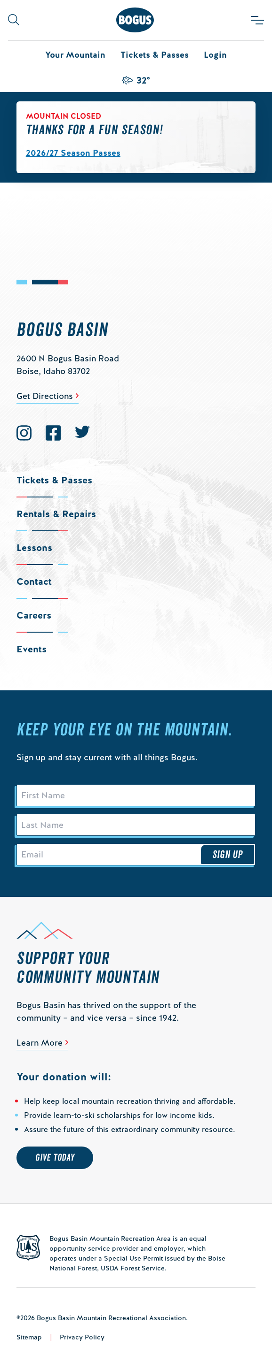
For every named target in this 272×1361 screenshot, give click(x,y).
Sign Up (227, 854)
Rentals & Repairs (56, 514)
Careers (33, 615)
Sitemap (29, 1337)
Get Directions (44, 395)
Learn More (39, 1042)
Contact (34, 581)
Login (215, 54)
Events (31, 649)
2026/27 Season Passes (73, 152)
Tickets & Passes (154, 54)
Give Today (54, 1158)
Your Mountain (75, 54)
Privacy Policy (82, 1337)
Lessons (34, 548)
